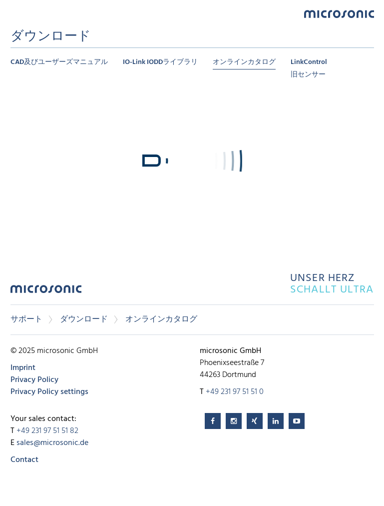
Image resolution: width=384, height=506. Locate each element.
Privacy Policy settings (49, 392)
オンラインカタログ (244, 62)
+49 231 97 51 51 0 (235, 392)
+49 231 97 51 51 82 (47, 431)
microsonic (45, 291)
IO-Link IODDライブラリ (160, 62)
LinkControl (309, 62)
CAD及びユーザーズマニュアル (59, 62)
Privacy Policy (34, 380)
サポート (26, 319)
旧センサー (308, 74)
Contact (24, 460)
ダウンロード (84, 319)
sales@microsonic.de (52, 443)
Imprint (22, 368)
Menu (15, 13)
